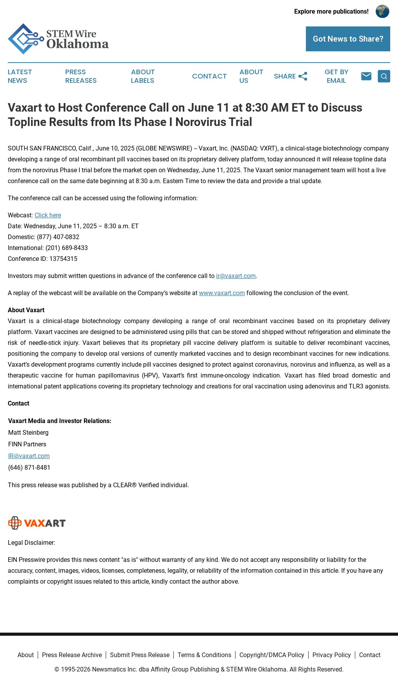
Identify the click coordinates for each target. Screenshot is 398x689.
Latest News (20, 76)
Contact (209, 76)
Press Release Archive (72, 655)
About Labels (143, 76)
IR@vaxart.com (29, 456)
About (25, 655)
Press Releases (81, 76)
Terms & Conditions (204, 655)
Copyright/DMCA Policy (271, 655)
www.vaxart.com (222, 293)
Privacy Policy (331, 655)
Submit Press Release (139, 655)
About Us (251, 76)
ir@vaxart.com (236, 276)
